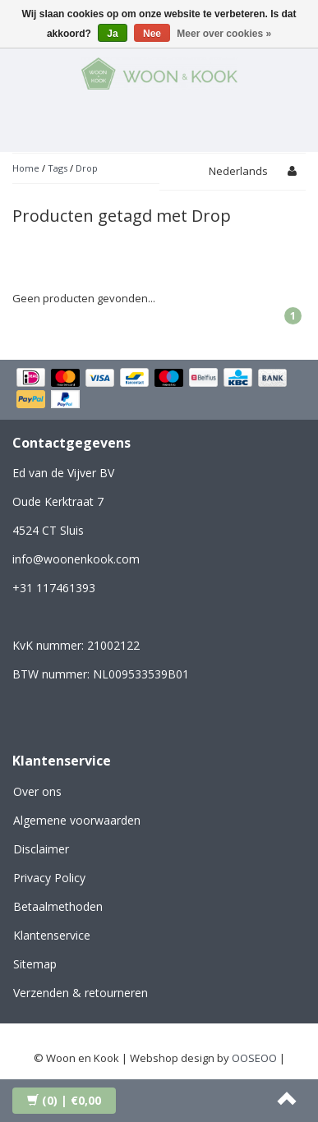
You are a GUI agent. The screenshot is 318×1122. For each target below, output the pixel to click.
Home (25, 168)
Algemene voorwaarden (77, 820)
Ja (112, 33)
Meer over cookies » (224, 33)
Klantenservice (51, 935)
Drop (87, 168)
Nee (152, 33)
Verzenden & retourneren (80, 992)
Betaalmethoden (58, 906)
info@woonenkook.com (76, 559)
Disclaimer (41, 849)
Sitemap (35, 964)
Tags (57, 168)
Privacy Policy (49, 877)
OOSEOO (254, 1058)
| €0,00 (64, 1100)
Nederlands (238, 170)
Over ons (37, 791)
